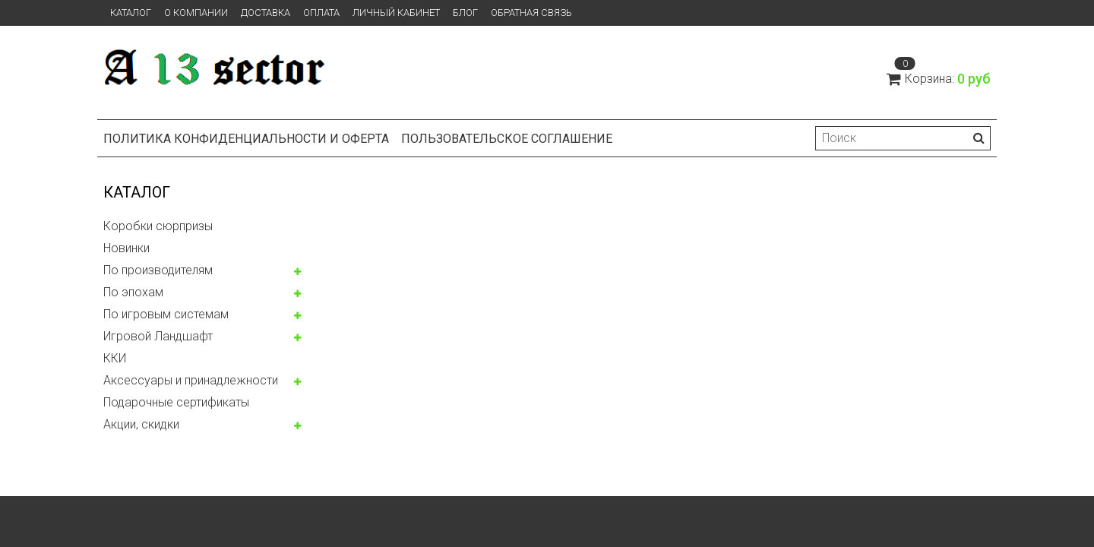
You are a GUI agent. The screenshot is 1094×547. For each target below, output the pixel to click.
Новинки (126, 248)
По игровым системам (166, 314)
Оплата (321, 12)
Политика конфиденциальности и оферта (246, 138)
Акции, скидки (141, 424)
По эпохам (133, 292)
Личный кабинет (396, 12)
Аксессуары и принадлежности (190, 380)
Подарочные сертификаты (176, 402)
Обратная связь (531, 12)
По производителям (158, 270)
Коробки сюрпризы (158, 226)
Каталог (130, 12)
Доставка (265, 12)
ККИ (114, 358)
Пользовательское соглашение (506, 138)
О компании (196, 12)
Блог (465, 12)
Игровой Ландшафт (158, 336)
